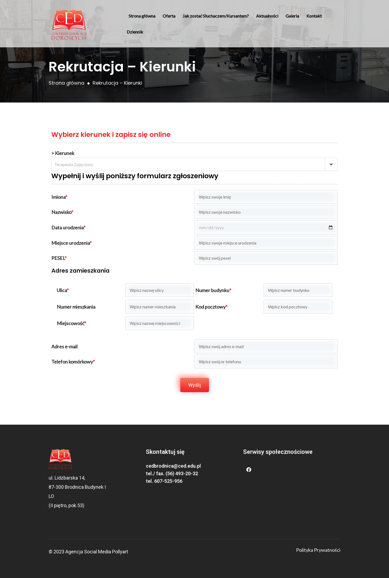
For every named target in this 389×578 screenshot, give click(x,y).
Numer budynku (213, 290)
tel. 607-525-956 (164, 481)
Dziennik (135, 31)
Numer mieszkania (76, 307)
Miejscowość (71, 323)
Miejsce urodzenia (71, 243)
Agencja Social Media (88, 551)
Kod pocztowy (211, 307)
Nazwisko (62, 212)
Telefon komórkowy (73, 362)
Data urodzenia (68, 227)
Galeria (292, 15)
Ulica (63, 290)
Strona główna (142, 15)
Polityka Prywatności (318, 550)
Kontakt (314, 15)
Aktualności (267, 15)
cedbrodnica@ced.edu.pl (173, 466)
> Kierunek (62, 153)
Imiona (59, 197)
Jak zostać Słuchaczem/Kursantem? (216, 15)
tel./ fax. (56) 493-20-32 (172, 473)
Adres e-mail (64, 346)
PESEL (58, 258)
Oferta (169, 15)
